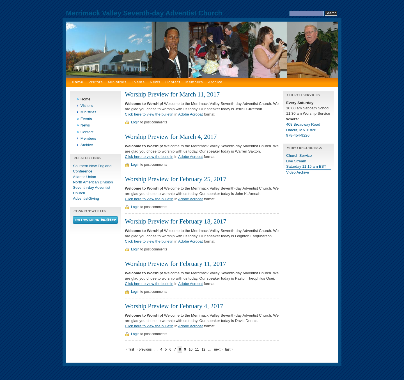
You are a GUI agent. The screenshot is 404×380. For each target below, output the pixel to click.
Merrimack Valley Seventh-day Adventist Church (144, 13)
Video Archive (297, 172)
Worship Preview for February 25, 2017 (175, 179)
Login (135, 122)
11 (197, 349)
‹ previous (144, 349)
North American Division (93, 182)
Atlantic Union (84, 177)
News (155, 82)
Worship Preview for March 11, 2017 (172, 94)
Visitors (95, 82)
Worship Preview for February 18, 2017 (175, 221)
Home (77, 82)
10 (190, 349)
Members (194, 82)
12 (203, 349)
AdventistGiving (86, 198)
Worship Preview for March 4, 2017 (171, 136)
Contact (173, 82)
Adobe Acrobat (190, 114)
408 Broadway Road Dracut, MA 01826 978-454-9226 (303, 129)
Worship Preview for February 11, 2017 (175, 263)
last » (229, 349)
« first (130, 349)
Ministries (117, 82)
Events (138, 82)
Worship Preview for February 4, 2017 (174, 306)
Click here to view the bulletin (149, 114)
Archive (215, 82)
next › (218, 349)
